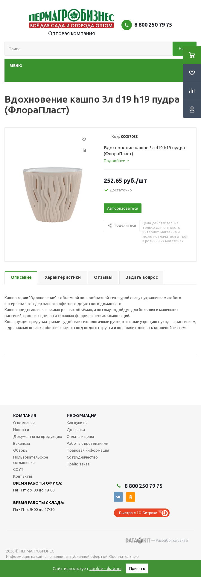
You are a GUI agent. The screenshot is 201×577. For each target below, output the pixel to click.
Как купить (77, 423)
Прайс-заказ (78, 464)
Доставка (76, 429)
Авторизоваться (122, 208)
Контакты (22, 476)
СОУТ (18, 469)
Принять (137, 568)
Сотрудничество (82, 457)
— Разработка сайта (157, 540)
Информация (82, 415)
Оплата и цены (80, 436)
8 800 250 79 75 (153, 24)
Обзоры (20, 450)
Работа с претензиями (87, 443)
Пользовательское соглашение (30, 460)
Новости (21, 429)
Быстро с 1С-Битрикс (138, 513)
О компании (24, 423)
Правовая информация (88, 450)
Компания (24, 415)
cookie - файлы (105, 568)
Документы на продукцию (37, 436)
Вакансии (21, 443)
